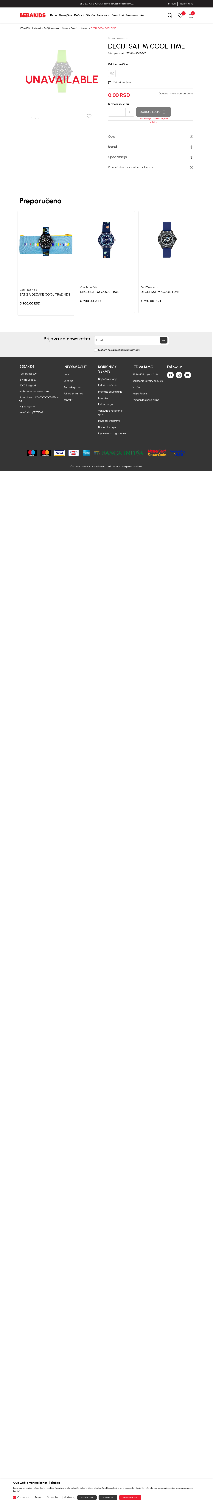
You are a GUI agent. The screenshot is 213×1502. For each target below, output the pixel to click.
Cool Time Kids (28, 289)
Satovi (65, 28)
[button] (190, 15)
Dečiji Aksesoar (52, 28)
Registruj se (186, 3)
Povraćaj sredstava (109, 420)
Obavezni (23, 1497)
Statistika (52, 1497)
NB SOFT (117, 466)
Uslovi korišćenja (107, 385)
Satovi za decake (79, 28)
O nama (68, 380)
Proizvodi (36, 28)
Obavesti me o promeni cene (175, 93)
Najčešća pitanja (107, 379)
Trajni (38, 1497)
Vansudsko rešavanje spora (110, 412)
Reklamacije (105, 404)
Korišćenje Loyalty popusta (148, 380)
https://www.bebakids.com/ (91, 466)
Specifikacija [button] (150, 157)
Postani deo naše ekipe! (146, 400)
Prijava (171, 3)
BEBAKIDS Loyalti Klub (145, 374)
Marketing (69, 1497)
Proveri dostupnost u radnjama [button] (150, 167)
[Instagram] (179, 375)
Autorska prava (72, 387)
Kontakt (68, 400)
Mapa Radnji (140, 393)
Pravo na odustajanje (110, 391)
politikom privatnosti (127, 350)
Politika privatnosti (74, 393)
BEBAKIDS (24, 28)
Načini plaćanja (107, 427)
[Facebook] (170, 375)
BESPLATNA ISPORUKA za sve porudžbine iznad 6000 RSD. (106, 3)
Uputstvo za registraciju (112, 433)
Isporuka (103, 398)
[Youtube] (187, 375)
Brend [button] (150, 147)
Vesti (66, 374)
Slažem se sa (119, 350)
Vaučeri (137, 387)
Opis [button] (150, 137)
